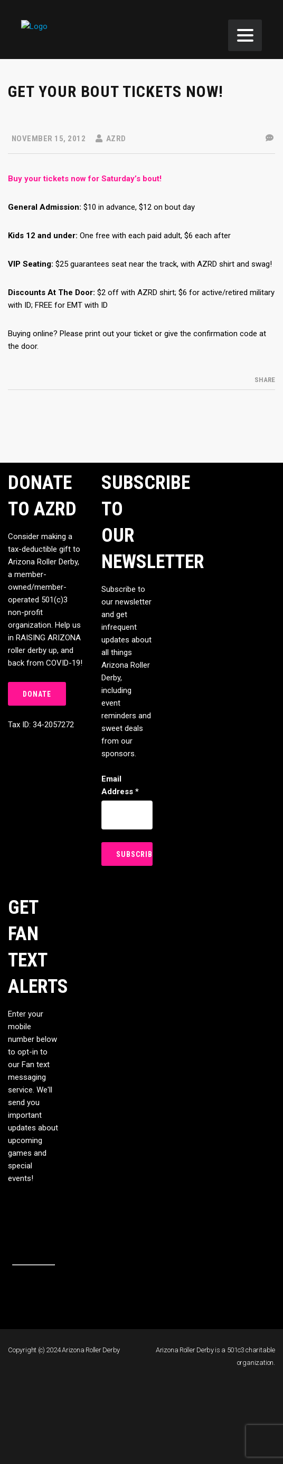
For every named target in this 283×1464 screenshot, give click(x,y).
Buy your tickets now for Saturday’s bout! (85, 178)
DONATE (37, 694)
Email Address (120, 785)
